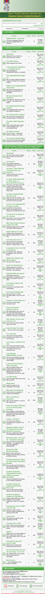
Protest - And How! (12, 419)
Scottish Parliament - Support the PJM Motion (14, 495)
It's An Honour (11, 334)
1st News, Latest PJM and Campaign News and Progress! (15, 170)
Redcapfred (40, 478)
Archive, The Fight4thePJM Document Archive (15, 205)
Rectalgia (40, 165)
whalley (39, 339)
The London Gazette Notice (15, 138)
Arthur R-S (40, 288)
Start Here (9, 54)
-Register (12, 16)
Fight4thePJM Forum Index (12, 21)
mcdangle (40, 187)
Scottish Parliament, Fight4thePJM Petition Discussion (13, 486)
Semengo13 (40, 174)
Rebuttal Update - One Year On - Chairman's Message (15, 439)
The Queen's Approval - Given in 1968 (14, 542)
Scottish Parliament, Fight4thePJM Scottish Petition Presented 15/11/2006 (14, 474)
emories (25, 13)
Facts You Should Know (14, 265)
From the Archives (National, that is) (12, 308)
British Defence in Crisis (14, 232)
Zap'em (8, 532)
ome (10, 13)
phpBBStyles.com (21, 592)
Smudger (40, 511)
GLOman (40, 370)
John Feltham (40, 296)
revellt (39, 245)
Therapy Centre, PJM (13, 523)
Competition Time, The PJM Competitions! (15, 249)
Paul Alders (40, 348)
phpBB (22, 591)
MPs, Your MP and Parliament (12, 398)
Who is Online (9, 568)
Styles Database (30, 592)
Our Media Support (12, 131)
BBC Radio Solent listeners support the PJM (15, 224)
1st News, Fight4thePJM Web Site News (14, 195)
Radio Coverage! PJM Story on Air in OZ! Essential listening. (15, 407)
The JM (17, 13)
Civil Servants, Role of (14, 240)
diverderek (22, 574)
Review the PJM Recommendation (12, 450)
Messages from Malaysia (14, 390)
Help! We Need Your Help (15, 328)
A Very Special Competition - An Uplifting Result (15, 68)
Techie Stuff (10, 516)
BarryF (39, 58)
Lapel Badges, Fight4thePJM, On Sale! (14, 354)
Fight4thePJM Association (15, 273)
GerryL (39, 381)
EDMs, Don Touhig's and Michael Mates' (14, 259)
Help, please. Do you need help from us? (15, 320)
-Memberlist (36, 16)
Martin (39, 43)
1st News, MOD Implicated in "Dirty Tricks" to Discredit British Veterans (15, 181)
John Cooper (39, 324)
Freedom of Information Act (15, 300)
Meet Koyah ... (11, 560)
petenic (39, 210)
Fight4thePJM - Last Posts (15, 38)
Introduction (10, 162)
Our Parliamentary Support (15, 115)
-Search (21, 16)
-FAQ (28, 16)
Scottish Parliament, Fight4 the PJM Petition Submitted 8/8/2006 (15, 461)
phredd (39, 236)
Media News (10, 383)
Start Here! (10, 153)
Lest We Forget (11, 377)
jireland (39, 433)
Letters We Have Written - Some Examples (15, 365)
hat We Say (35, 13)
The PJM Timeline (12, 61)
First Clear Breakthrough (14, 292)
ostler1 (39, 424)
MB (39, 158)
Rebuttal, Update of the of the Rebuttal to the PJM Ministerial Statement (15, 429)
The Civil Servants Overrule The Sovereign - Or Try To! (15, 551)
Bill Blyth (40, 564)
